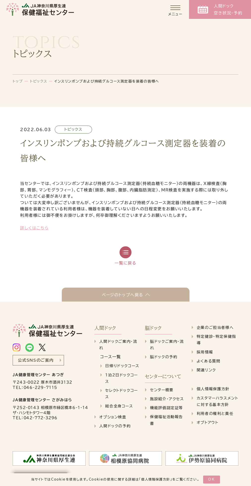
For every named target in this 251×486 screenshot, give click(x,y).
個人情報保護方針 (155, 479)
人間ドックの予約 (115, 426)
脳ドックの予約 (163, 357)
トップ (18, 81)
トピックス (38, 81)
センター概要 (162, 390)
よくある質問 (208, 361)
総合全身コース (119, 406)
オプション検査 (112, 417)
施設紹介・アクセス (167, 399)
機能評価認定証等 (166, 408)
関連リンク (206, 370)
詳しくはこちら (34, 228)
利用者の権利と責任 (215, 413)
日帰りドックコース (122, 366)
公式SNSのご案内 (36, 360)
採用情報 (205, 352)
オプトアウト (208, 422)
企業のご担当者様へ (215, 327)
